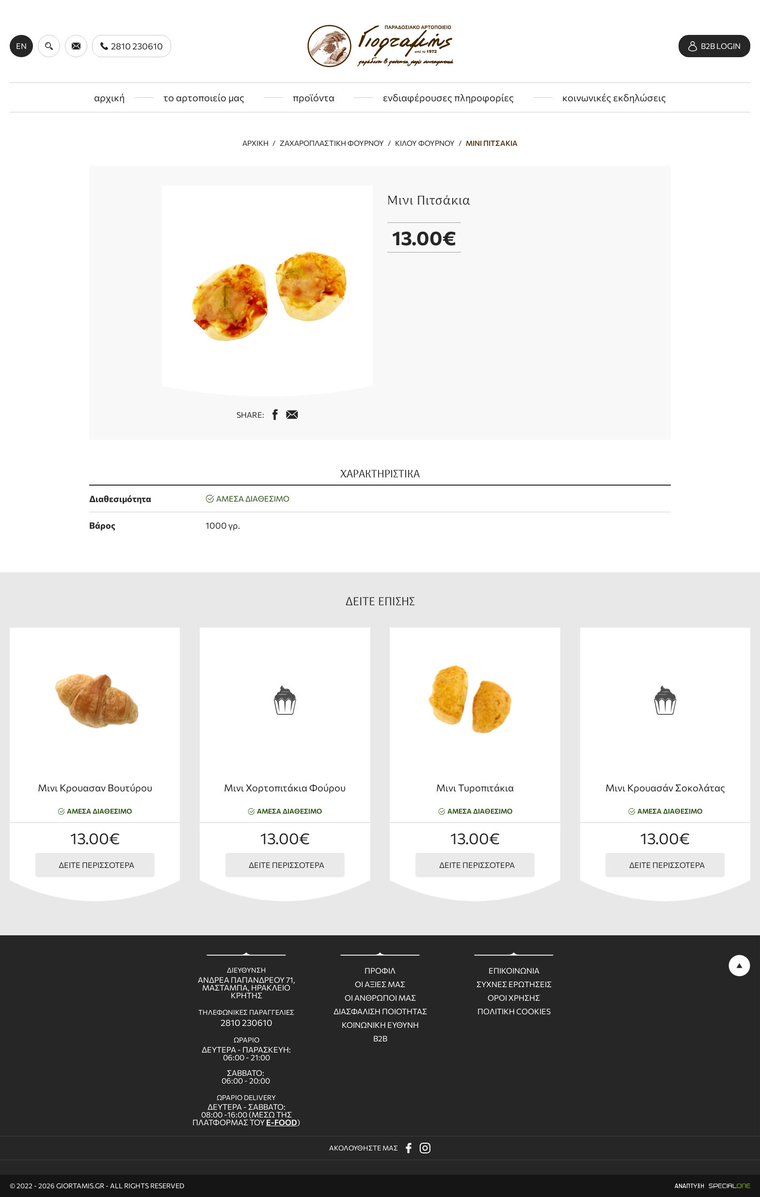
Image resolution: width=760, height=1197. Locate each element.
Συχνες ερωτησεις (514, 984)
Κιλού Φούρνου (425, 143)
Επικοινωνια (514, 971)
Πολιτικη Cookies (514, 1011)
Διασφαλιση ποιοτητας (380, 1011)
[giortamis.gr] (380, 46)
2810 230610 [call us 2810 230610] (246, 1022)
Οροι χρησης (514, 998)
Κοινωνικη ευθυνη (380, 1025)
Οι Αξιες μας (380, 984)
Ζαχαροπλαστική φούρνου (332, 143)
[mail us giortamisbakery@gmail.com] (292, 415)
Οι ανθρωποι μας (380, 998)
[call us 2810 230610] (131, 46)
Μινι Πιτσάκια (492, 143)
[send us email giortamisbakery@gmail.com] (76, 46)
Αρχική (255, 143)
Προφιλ (380, 971)
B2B (380, 1038)
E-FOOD (281, 1122)
